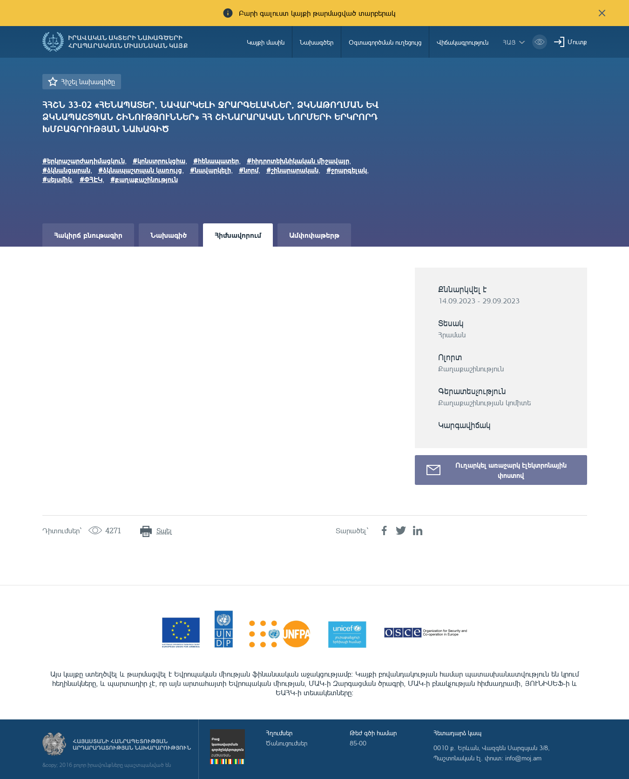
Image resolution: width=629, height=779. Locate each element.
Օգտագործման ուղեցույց (385, 42)
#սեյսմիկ (57, 179)
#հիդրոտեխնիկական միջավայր (298, 160)
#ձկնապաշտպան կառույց (140, 170)
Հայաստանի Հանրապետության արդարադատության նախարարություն (132, 744)
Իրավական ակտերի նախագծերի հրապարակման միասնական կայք (128, 42)
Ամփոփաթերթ (314, 235)
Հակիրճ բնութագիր (88, 235)
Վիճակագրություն (462, 42)
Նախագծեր (316, 42)
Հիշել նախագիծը (88, 81)
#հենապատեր (216, 160)
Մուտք (577, 42)
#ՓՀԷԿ (91, 179)
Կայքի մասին (265, 42)
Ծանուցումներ (286, 743)
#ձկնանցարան (66, 170)
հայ (509, 42)
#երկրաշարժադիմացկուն (83, 160)
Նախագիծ (168, 235)
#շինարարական (292, 170)
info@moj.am (523, 758)
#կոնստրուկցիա (159, 160)
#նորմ (248, 170)
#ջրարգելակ (346, 170)
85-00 (358, 743)
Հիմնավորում (238, 235)
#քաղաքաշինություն (144, 179)
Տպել (164, 530)
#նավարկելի (210, 170)
